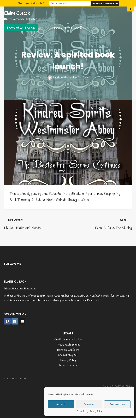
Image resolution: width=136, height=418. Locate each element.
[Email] (22, 321)
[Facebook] (7, 321)
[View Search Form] (68, 28)
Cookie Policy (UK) (68, 355)
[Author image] (50, 77)
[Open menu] (129, 15)
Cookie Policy (82, 411)
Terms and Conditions (68, 350)
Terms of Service (68, 365)
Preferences (117, 404)
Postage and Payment (68, 345)
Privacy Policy (96, 411)
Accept (61, 404)
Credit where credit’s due (68, 339)
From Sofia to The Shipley (102, 223)
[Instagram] (14, 321)
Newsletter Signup (21, 27)
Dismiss (89, 404)
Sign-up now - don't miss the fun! (32, 3)
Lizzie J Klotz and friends (34, 223)
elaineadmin (63, 77)
